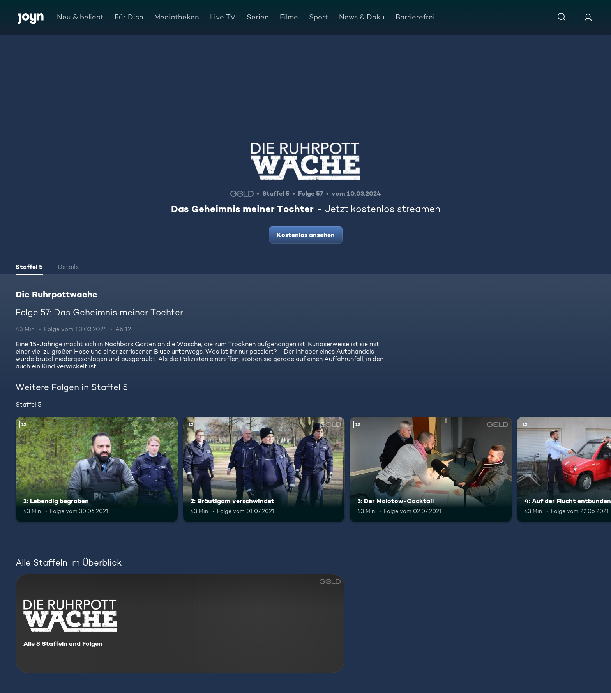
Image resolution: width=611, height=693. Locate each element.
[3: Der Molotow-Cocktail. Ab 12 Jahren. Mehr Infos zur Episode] (431, 469)
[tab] (29, 268)
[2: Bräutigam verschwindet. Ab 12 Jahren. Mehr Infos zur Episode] (264, 469)
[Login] (588, 17)
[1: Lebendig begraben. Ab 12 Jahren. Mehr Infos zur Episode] (97, 469)
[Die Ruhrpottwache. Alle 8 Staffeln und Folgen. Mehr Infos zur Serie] (180, 623)
